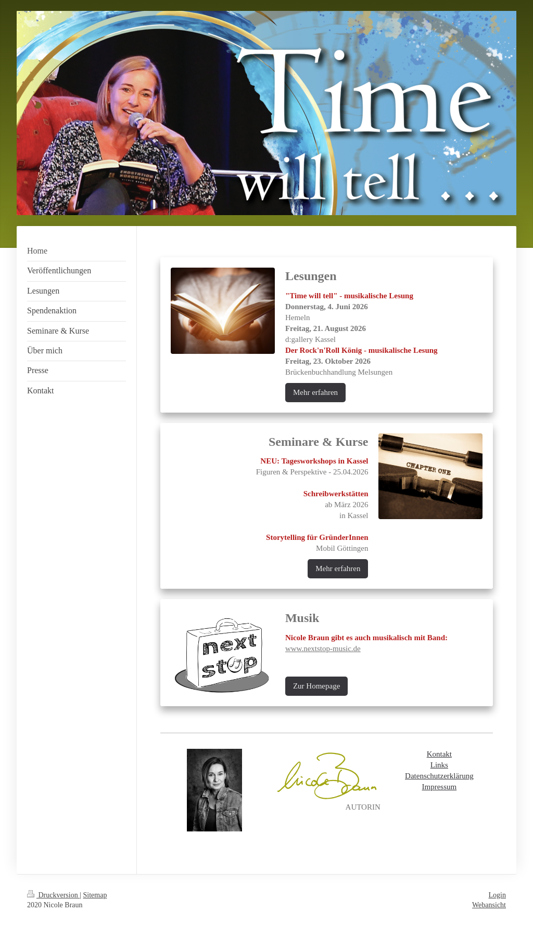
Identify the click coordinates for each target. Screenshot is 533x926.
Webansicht (489, 905)
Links (439, 765)
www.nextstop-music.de (323, 648)
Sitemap (95, 895)
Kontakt (439, 754)
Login (497, 895)
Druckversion (53, 895)
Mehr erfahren (315, 392)
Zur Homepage (316, 686)
